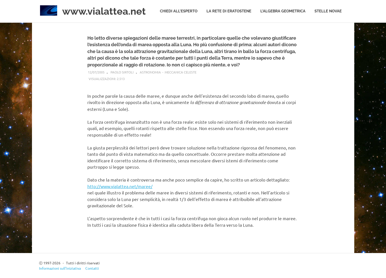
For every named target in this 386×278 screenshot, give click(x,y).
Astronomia (150, 72)
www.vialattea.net (104, 11)
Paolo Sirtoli (122, 72)
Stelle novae (328, 11)
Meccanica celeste (180, 72)
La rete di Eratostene (228, 11)
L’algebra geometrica (282, 11)
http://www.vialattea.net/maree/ (120, 186)
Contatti (92, 268)
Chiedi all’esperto (178, 11)
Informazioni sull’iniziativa (60, 268)
